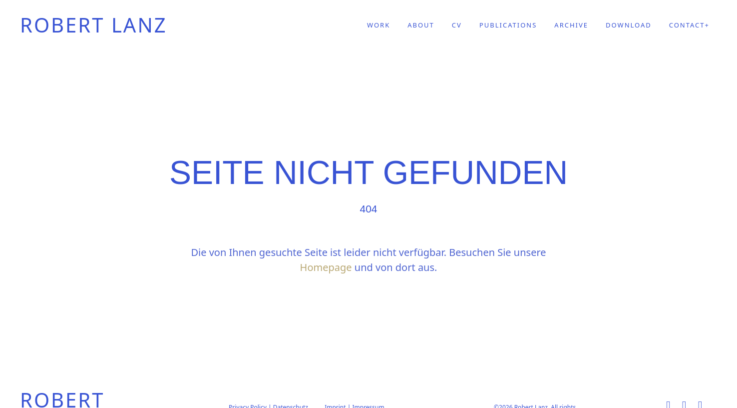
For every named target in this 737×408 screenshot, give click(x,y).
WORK (378, 25)
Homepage (326, 267)
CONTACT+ (689, 25)
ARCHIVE (571, 25)
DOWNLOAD (629, 25)
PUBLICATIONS (508, 25)
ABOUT (420, 25)
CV (457, 25)
